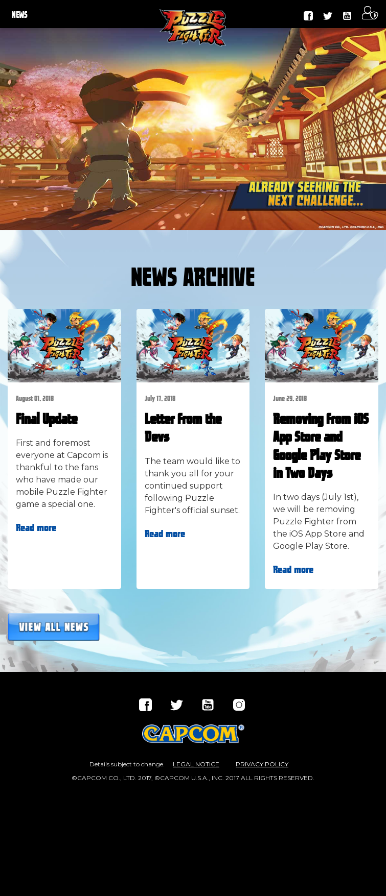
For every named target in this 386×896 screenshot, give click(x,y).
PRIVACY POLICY (262, 764)
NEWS (20, 15)
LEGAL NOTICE (196, 764)
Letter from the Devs (183, 428)
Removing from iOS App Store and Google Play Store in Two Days (321, 446)
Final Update (46, 419)
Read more (36, 528)
